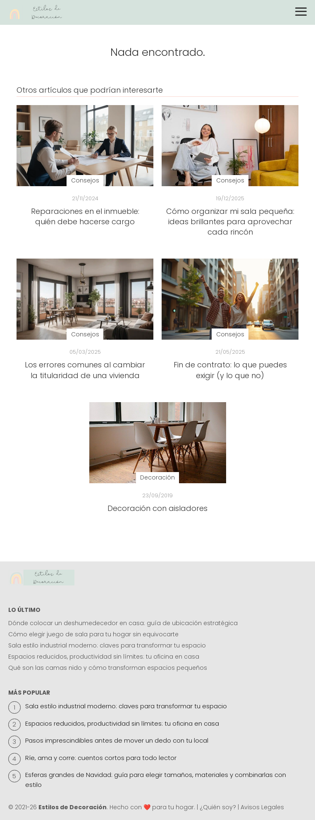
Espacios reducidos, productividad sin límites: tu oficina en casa (103, 656)
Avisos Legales (262, 807)
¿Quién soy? (218, 807)
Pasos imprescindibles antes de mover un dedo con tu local (116, 740)
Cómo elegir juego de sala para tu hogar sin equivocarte (93, 634)
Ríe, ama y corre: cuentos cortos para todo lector (101, 757)
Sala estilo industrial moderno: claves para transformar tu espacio (107, 645)
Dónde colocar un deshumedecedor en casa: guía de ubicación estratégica (123, 623)
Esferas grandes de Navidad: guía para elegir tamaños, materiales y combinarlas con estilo (155, 779)
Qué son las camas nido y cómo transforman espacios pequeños (107, 668)
